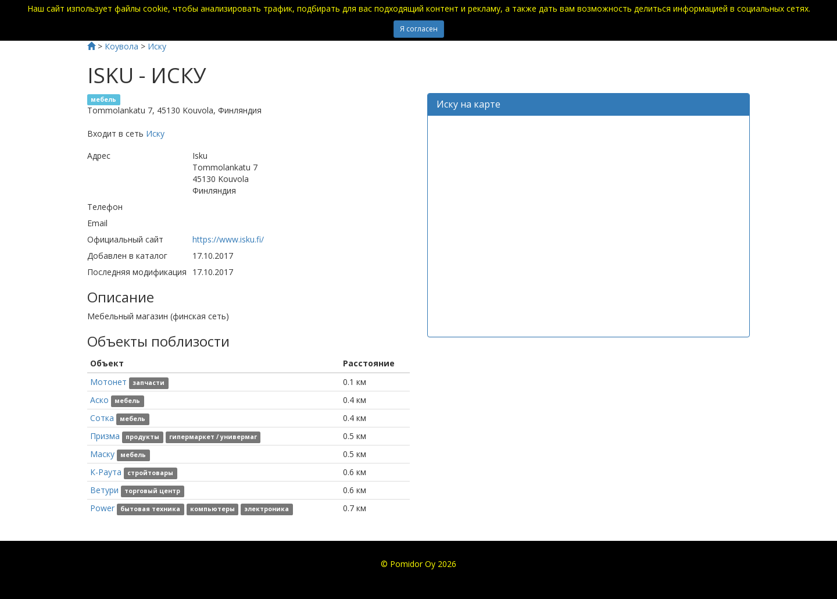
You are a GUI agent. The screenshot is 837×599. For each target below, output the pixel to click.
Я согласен (419, 29)
